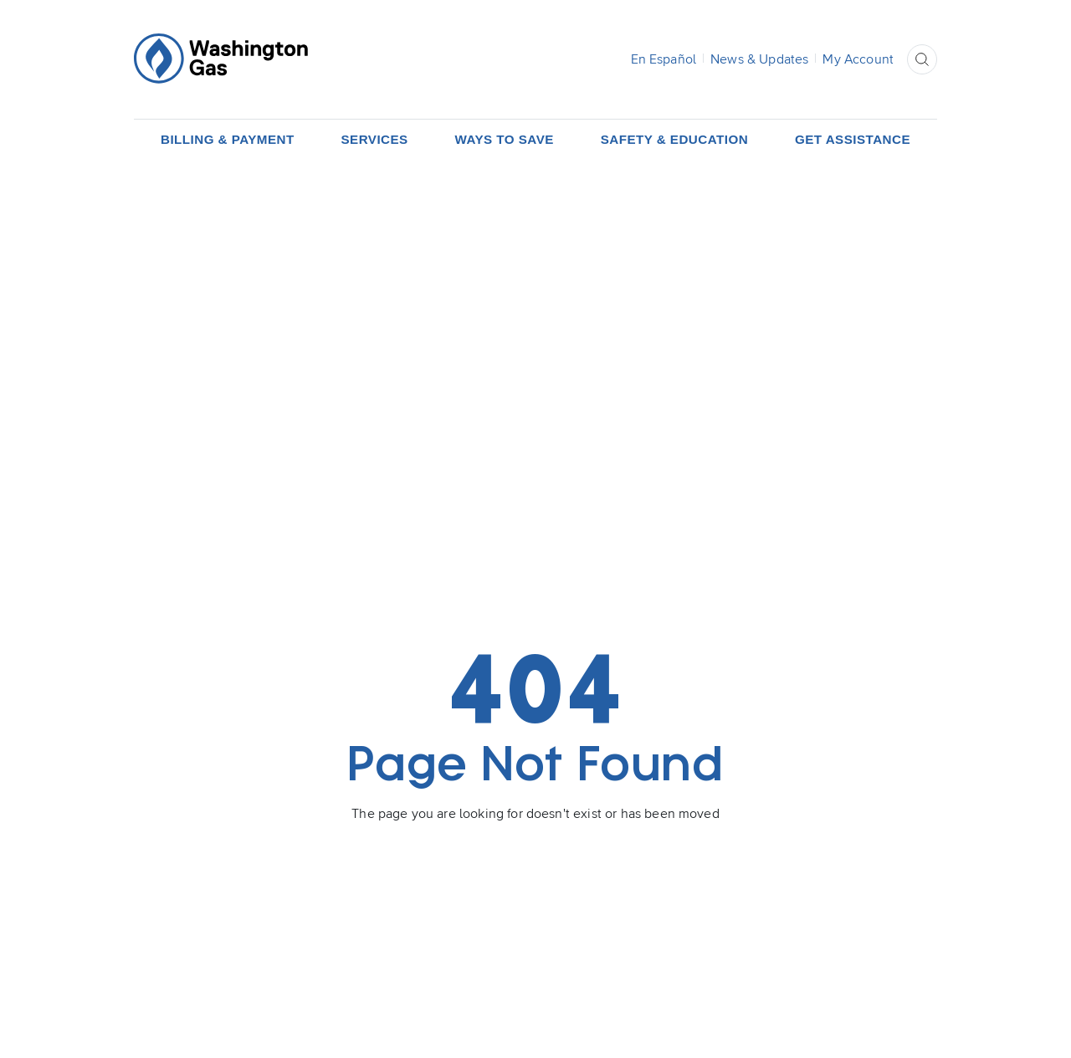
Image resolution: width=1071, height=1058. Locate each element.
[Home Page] (221, 58)
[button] (922, 59)
